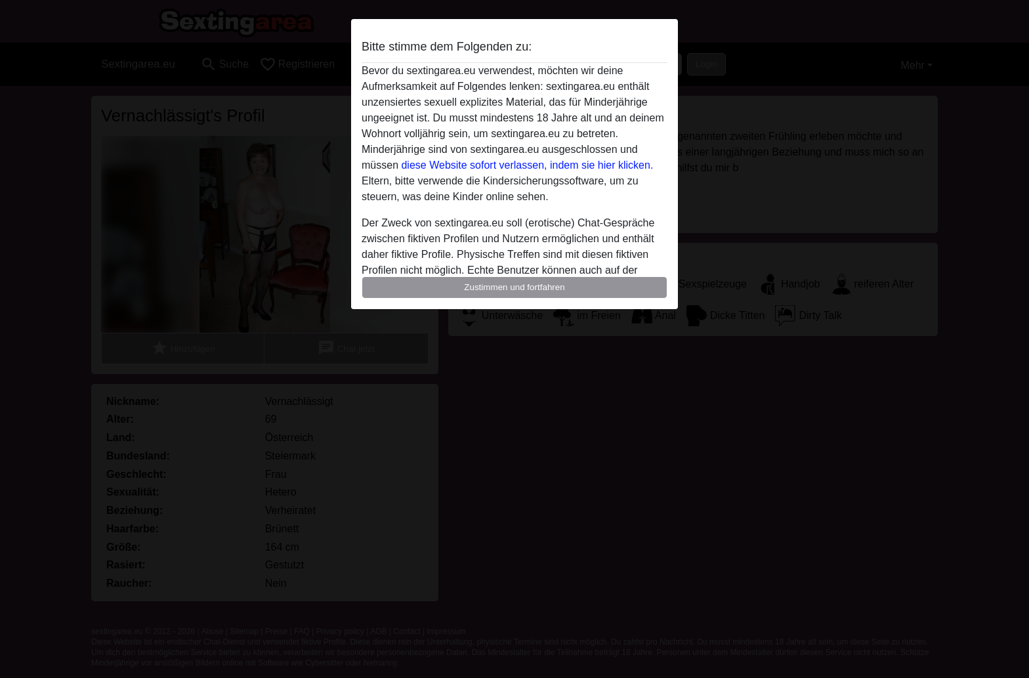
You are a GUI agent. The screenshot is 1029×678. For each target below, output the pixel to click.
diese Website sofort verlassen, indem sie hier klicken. (527, 165)
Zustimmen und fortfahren (514, 287)
